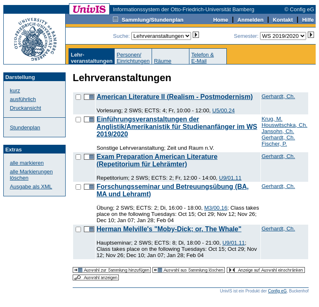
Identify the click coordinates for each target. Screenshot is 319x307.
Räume (163, 61)
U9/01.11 (230, 178)
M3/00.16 (216, 208)
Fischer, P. (274, 144)
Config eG (277, 291)
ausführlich (23, 99)
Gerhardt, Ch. (278, 96)
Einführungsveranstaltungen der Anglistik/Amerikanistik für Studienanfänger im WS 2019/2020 (176, 127)
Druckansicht (25, 108)
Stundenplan (25, 127)
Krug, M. (272, 119)
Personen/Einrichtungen (133, 58)
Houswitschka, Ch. (284, 125)
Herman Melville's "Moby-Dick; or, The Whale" (168, 229)
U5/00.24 (223, 110)
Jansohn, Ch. (278, 131)
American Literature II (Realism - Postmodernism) (174, 96)
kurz (15, 90)
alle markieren (27, 163)
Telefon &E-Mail (202, 58)
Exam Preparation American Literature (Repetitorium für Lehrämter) (156, 160)
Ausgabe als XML (31, 186)
